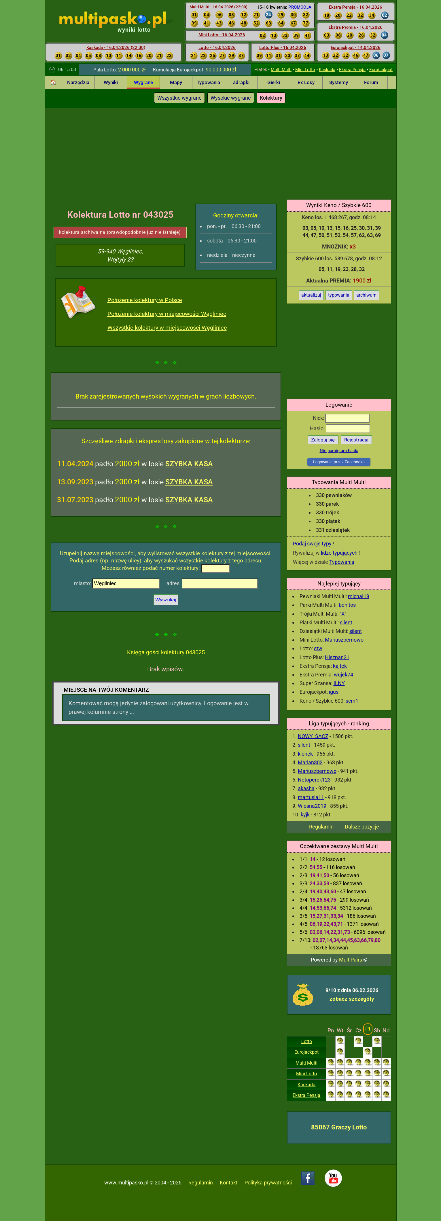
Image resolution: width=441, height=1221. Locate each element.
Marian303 (310, 762)
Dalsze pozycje (362, 827)
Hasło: (340, 428)
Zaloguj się (323, 440)
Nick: (341, 418)
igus (333, 692)
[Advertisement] (220, 151)
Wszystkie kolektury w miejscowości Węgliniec (167, 327)
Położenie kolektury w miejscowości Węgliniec (166, 313)
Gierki (273, 82)
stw (318, 648)
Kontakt (229, 1183)
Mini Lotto (305, 69)
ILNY (339, 683)
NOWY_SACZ (313, 736)
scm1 (352, 701)
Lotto (306, 1041)
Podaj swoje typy (312, 544)
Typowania (208, 82)
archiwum (366, 295)
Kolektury (271, 98)
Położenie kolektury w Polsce (144, 300)
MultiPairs (350, 960)
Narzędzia (78, 82)
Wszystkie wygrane (179, 98)
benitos (347, 605)
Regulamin (321, 827)
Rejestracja (356, 440)
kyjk (305, 815)
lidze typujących (339, 553)
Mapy (176, 82)
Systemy (338, 82)
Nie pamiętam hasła (339, 450)
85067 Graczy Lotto (339, 1127)
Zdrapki (241, 82)
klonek (305, 754)
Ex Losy (306, 82)
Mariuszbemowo (344, 640)
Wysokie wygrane (231, 98)
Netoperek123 (314, 780)
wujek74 (343, 675)
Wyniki (111, 82)
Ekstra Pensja (352, 69)
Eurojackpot (381, 69)
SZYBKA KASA (189, 464)
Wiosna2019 (312, 806)
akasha (306, 788)
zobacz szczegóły (352, 999)
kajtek (340, 666)
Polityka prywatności (268, 1183)
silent (346, 622)
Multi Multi (281, 69)
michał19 (358, 596)
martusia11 (311, 797)
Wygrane (143, 82)
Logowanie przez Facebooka (339, 462)
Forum (371, 82)
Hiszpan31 (337, 657)
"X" (343, 614)
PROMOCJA (299, 7)
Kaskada (327, 69)
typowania (338, 295)
